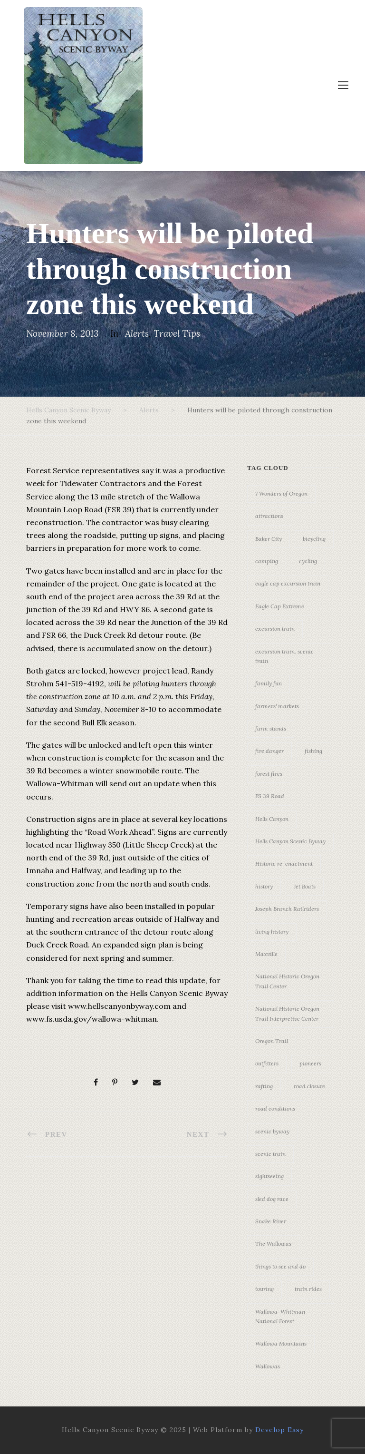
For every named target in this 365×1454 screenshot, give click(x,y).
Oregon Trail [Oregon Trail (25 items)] (271, 1040)
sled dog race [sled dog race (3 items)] (271, 1198)
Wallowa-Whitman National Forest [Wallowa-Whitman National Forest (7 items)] (280, 1316)
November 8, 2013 (62, 333)
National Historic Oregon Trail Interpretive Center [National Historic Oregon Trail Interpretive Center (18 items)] (287, 1013)
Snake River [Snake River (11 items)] (270, 1221)
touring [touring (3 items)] (264, 1288)
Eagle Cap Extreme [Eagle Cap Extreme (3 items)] (279, 606)
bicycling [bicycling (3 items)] (314, 538)
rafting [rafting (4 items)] (264, 1086)
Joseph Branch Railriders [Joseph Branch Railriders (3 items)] (287, 908)
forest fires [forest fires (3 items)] (268, 773)
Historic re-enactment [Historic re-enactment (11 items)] (284, 863)
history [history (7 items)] (264, 886)
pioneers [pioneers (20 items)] (310, 1063)
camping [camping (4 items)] (266, 561)
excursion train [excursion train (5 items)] (275, 628)
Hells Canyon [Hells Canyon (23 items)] (271, 818)
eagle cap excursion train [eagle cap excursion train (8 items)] (287, 583)
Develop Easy (279, 1429)
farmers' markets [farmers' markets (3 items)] (277, 706)
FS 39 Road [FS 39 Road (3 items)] (269, 796)
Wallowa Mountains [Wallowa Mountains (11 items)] (281, 1343)
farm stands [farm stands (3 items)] (270, 728)
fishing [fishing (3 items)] (313, 750)
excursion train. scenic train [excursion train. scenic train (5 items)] (284, 656)
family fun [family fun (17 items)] (268, 683)
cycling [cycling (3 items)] (308, 561)
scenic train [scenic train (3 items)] (270, 1153)
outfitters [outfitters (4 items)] (267, 1063)
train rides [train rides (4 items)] (308, 1288)
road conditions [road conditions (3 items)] (275, 1108)
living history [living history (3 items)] (271, 931)
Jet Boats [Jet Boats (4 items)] (305, 886)
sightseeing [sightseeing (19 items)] (269, 1176)
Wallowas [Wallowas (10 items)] (267, 1366)
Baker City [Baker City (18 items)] (268, 538)
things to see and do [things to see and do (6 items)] (280, 1266)
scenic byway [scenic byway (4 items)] (272, 1131)
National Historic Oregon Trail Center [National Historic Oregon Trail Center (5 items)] (287, 981)
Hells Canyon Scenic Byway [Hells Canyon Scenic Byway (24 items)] (290, 841)
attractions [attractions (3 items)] (269, 515)
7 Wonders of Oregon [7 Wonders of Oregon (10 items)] (281, 493)
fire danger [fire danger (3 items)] (269, 750)
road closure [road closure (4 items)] (309, 1086)
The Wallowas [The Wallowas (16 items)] (273, 1243)
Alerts (137, 333)
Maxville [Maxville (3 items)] (266, 953)
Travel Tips (177, 333)
